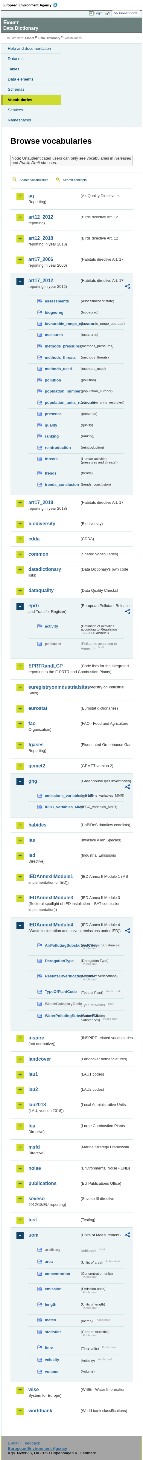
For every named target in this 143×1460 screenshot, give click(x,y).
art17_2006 (40, 259)
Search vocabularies (33, 180)
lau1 (33, 1074)
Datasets (16, 58)
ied (31, 855)
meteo (50, 1320)
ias (31, 840)
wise (33, 1389)
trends (51, 473)
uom (33, 1234)
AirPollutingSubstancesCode (62, 945)
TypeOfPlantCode (61, 991)
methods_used (58, 369)
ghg (32, 781)
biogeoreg (54, 312)
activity (51, 626)
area (49, 1261)
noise (34, 1168)
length (50, 1304)
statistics (53, 1332)
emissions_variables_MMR (62, 795)
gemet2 (36, 765)
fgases (36, 744)
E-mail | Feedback (24, 1443)
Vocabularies (20, 100)
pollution (53, 380)
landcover (39, 1059)
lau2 (33, 1089)
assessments (57, 301)
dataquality (41, 590)
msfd (34, 1147)
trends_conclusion (62, 484)
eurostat (37, 708)
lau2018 (37, 1104)
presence (53, 414)
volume (51, 1371)
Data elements (21, 79)
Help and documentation (29, 48)
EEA (32, 5)
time (49, 1347)
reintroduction (58, 447)
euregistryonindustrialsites (54, 687)
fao (32, 723)
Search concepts (74, 180)
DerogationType (59, 961)
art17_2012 (40, 280)
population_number (62, 391)
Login (98, 13)
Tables (13, 69)
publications (42, 1183)
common (38, 554)
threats (51, 459)
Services (15, 110)
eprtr (33, 605)
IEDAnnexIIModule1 (50, 876)
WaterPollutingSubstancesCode (62, 1015)
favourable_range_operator (62, 324)
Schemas (16, 89)
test (32, 1219)
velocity (52, 1359)
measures (54, 335)
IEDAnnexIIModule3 (50, 897)
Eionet (29, 38)
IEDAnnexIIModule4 (50, 924)
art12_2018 (40, 238)
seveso (36, 1198)
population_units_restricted (62, 402)
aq (31, 195)
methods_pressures (62, 346)
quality (51, 425)
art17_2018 (40, 502)
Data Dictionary (49, 38)
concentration (57, 1273)
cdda (33, 538)
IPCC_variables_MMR (62, 807)
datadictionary (44, 569)
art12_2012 (40, 217)
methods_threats (60, 357)
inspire (36, 1037)
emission (53, 1289)
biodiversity (41, 523)
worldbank (40, 1410)
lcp (31, 1125)
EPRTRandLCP (45, 665)
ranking (52, 436)
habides (37, 824)
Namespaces (19, 120)
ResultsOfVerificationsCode (62, 976)
